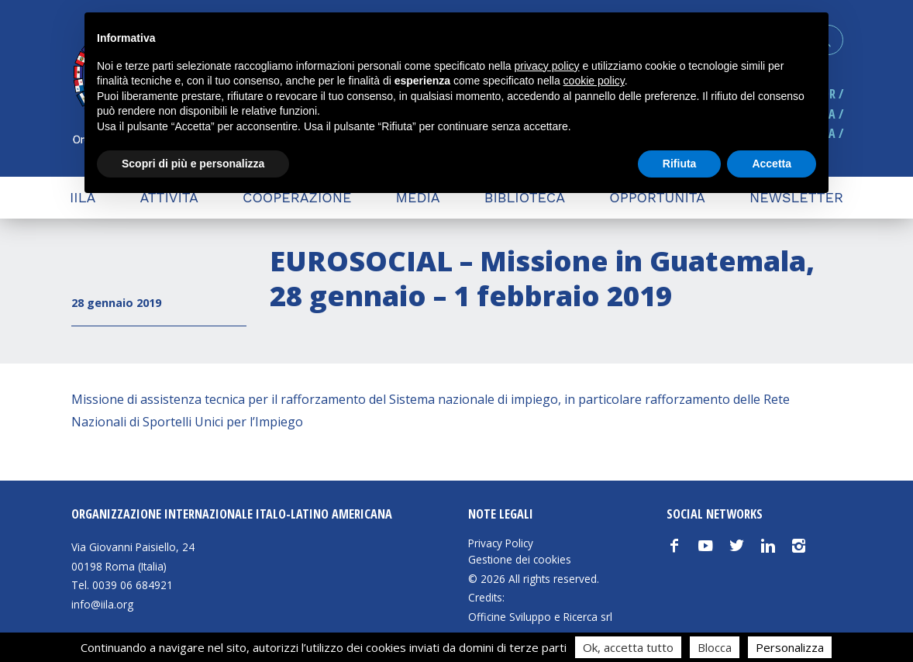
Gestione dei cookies (519, 559)
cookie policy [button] (594, 80)
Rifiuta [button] (680, 163)
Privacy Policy (500, 543)
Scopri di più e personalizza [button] (193, 163)
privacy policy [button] (547, 66)
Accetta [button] (771, 163)
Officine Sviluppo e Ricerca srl (540, 616)
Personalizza (790, 647)
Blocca (715, 647)
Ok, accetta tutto (628, 647)
